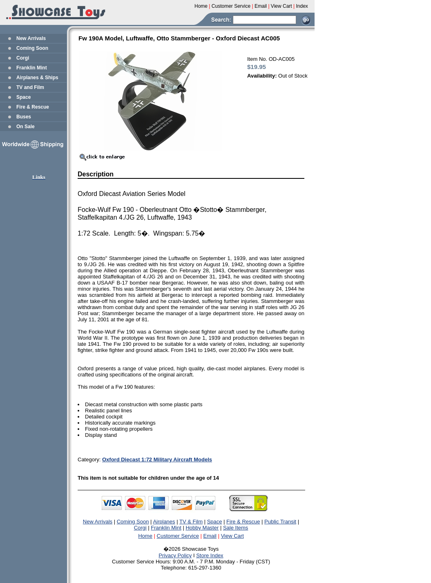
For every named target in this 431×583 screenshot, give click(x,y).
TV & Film (191, 521)
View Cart (232, 536)
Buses (23, 117)
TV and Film (30, 87)
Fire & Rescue (32, 107)
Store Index (209, 555)
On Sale (25, 126)
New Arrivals (31, 38)
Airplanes (164, 521)
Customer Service (178, 536)
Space (23, 97)
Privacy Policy (175, 555)
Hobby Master (202, 528)
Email (210, 536)
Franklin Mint (31, 68)
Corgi (22, 58)
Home (145, 536)
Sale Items (235, 528)
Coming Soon (32, 48)
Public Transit (280, 521)
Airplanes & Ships (37, 77)
